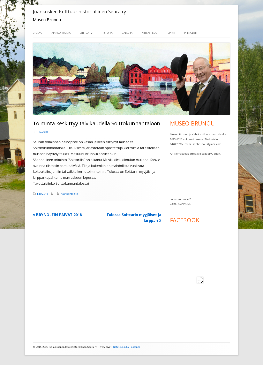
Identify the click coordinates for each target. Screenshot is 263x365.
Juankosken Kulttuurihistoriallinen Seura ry (79, 11)
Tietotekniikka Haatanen (127, 347)
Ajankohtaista (61, 33)
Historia (107, 33)
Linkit (171, 33)
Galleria (127, 33)
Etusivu (38, 33)
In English (190, 33)
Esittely (85, 33)
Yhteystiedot (150, 33)
